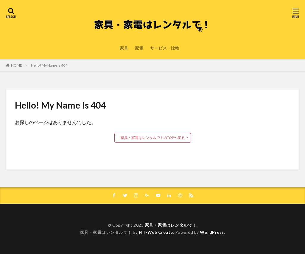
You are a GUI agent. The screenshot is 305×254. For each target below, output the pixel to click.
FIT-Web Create (156, 232)
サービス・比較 (164, 48)
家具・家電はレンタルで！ (171, 225)
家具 (124, 48)
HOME (16, 65)
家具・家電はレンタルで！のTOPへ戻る (153, 137)
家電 (139, 48)
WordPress (212, 232)
